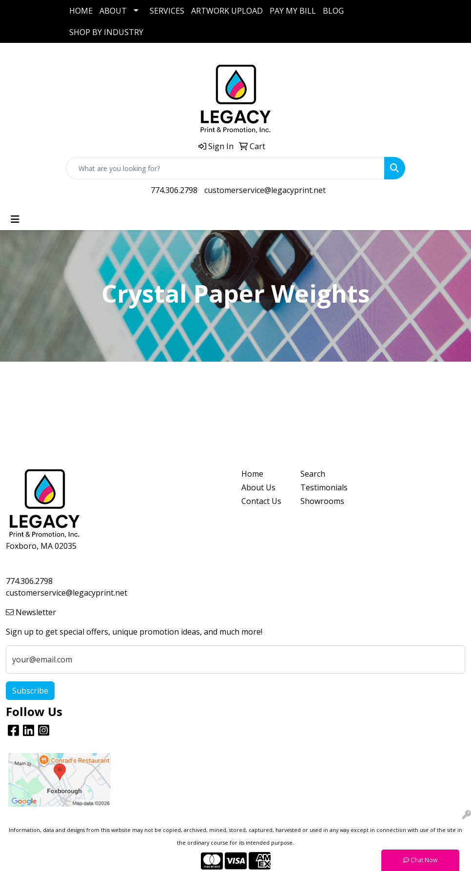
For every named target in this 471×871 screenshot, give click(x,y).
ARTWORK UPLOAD (227, 10)
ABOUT (113, 10)
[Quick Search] (225, 168)
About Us (258, 487)
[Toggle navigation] (15, 219)
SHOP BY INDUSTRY (106, 32)
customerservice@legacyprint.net (265, 190)
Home (252, 473)
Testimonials (324, 487)
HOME (81, 10)
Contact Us (261, 501)
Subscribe (30, 690)
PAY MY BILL (293, 10)
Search (312, 473)
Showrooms (322, 501)
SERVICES (167, 10)
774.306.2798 (174, 190)
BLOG (333, 10)
